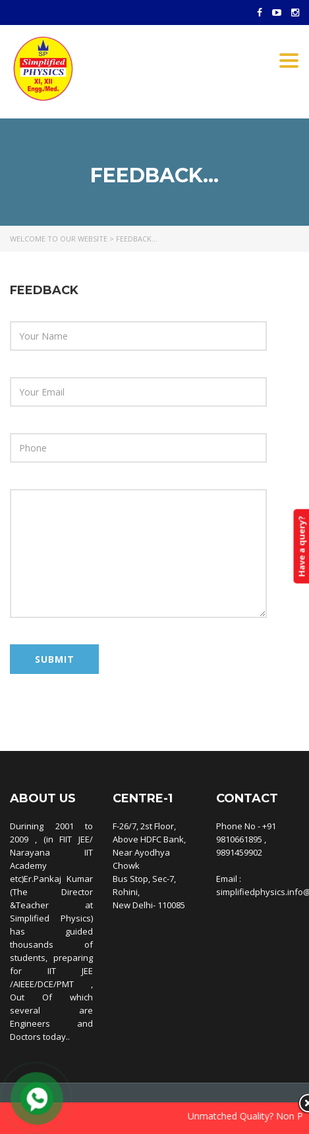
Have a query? (301, 546)
